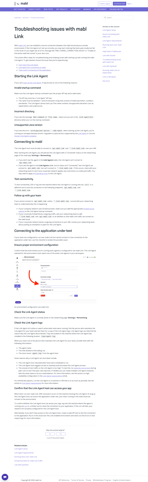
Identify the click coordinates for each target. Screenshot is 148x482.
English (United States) (122, 478)
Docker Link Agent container (25, 135)
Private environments (37, 18)
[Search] (118, 17)
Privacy (88, 478)
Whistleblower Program (102, 478)
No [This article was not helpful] (61, 431)
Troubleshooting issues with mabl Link (112, 60)
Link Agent (82, 133)
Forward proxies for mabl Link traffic (28, 458)
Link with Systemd (21, 462)
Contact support (104, 4)
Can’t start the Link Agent (28, 65)
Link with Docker (109, 55)
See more (106, 81)
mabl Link (22, 45)
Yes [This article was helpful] (50, 431)
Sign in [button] (129, 4)
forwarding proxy (41, 172)
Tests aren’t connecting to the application (34, 70)
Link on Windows (109, 77)
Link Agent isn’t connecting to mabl (32, 67)
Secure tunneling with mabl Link (111, 35)
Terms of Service (77, 478)
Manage (87, 9)
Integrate (75, 9)
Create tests (34, 9)
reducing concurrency (82, 365)
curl (25, 404)
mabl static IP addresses (112, 51)
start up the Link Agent (32, 83)
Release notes (116, 9)
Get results (61, 9)
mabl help (17, 18)
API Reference (100, 9)
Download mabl (119, 4)
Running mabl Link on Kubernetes (111, 71)
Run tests (48, 9)
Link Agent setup (21, 446)
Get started (19, 9)
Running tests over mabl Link (25, 454)
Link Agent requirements (52, 373)
